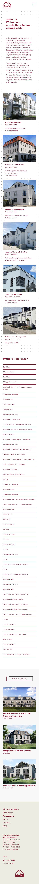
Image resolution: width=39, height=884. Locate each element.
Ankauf (6, 819)
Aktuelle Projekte (11, 809)
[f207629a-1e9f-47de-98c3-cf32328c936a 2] (19, 278)
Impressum (8, 863)
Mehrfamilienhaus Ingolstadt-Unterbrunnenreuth (17, 714)
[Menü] (33, 4)
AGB (5, 857)
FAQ (5, 826)
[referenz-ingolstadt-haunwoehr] (19, 320)
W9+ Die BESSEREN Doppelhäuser (19, 785)
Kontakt (6, 823)
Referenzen (8, 816)
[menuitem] (33, 4)
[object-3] (19, 193)
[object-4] (19, 236)
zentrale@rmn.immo (10, 849)
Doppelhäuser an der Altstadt (17, 751)
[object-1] (19, 106)
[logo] (16, 5)
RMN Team (8, 813)
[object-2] (19, 148)
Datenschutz (9, 860)
